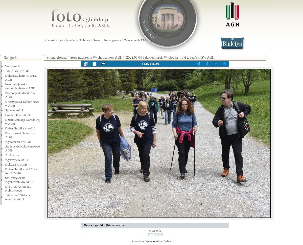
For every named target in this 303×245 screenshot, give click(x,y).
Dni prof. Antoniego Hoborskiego (18, 188)
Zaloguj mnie (132, 40)
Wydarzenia (13, 66)
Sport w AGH (14, 110)
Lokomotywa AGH (17, 115)
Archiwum (12, 155)
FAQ (144, 40)
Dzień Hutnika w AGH (20, 128)
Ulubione (84, 40)
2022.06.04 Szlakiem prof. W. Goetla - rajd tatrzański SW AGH (170, 57)
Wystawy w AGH (16, 160)
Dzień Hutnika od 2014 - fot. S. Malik (21, 171)
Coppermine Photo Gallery (157, 241)
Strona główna (112, 40)
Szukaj (97, 40)
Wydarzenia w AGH (18, 142)
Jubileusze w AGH (17, 71)
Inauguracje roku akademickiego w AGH (20, 86)
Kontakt (49, 40)
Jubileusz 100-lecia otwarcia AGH (17, 197)
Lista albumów (66, 40)
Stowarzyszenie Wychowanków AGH (19, 180)
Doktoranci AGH (16, 164)
